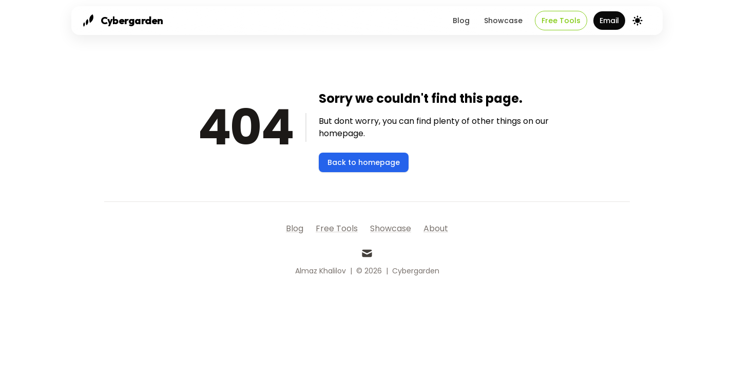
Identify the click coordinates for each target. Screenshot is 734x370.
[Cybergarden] (121, 20)
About (435, 228)
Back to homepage (363, 162)
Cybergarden (415, 271)
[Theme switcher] (637, 20)
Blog (461, 20)
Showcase (503, 20)
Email (609, 20)
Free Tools (561, 20)
